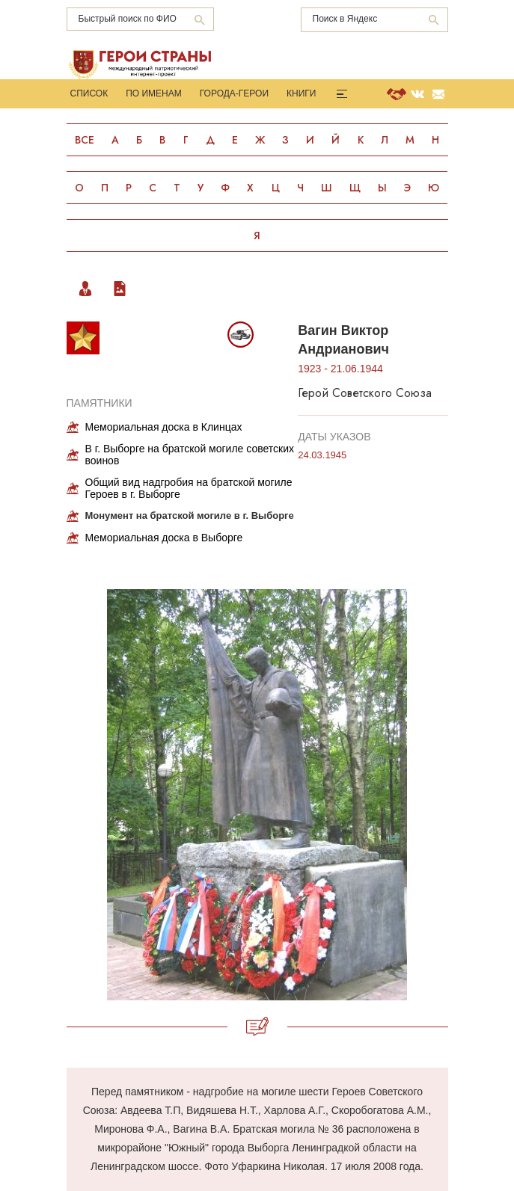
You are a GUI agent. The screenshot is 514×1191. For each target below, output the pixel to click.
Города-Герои (234, 93)
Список (89, 93)
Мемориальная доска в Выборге (164, 538)
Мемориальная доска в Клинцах (163, 427)
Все (84, 139)
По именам (154, 93)
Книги (301, 93)
